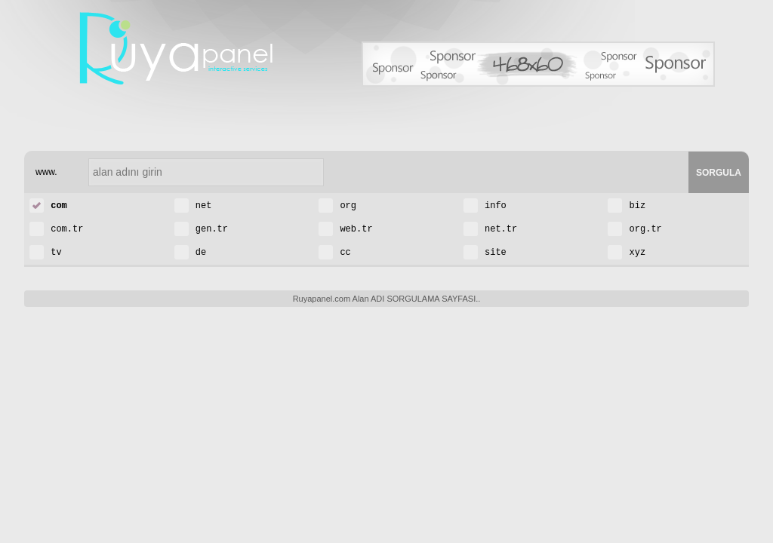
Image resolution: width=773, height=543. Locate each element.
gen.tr (201, 228)
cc (335, 251)
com (48, 204)
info (485, 204)
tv (45, 251)
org (337, 204)
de (190, 251)
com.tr (56, 228)
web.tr (345, 228)
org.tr (634, 228)
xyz (626, 251)
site (485, 251)
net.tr (490, 228)
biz (626, 204)
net (193, 204)
